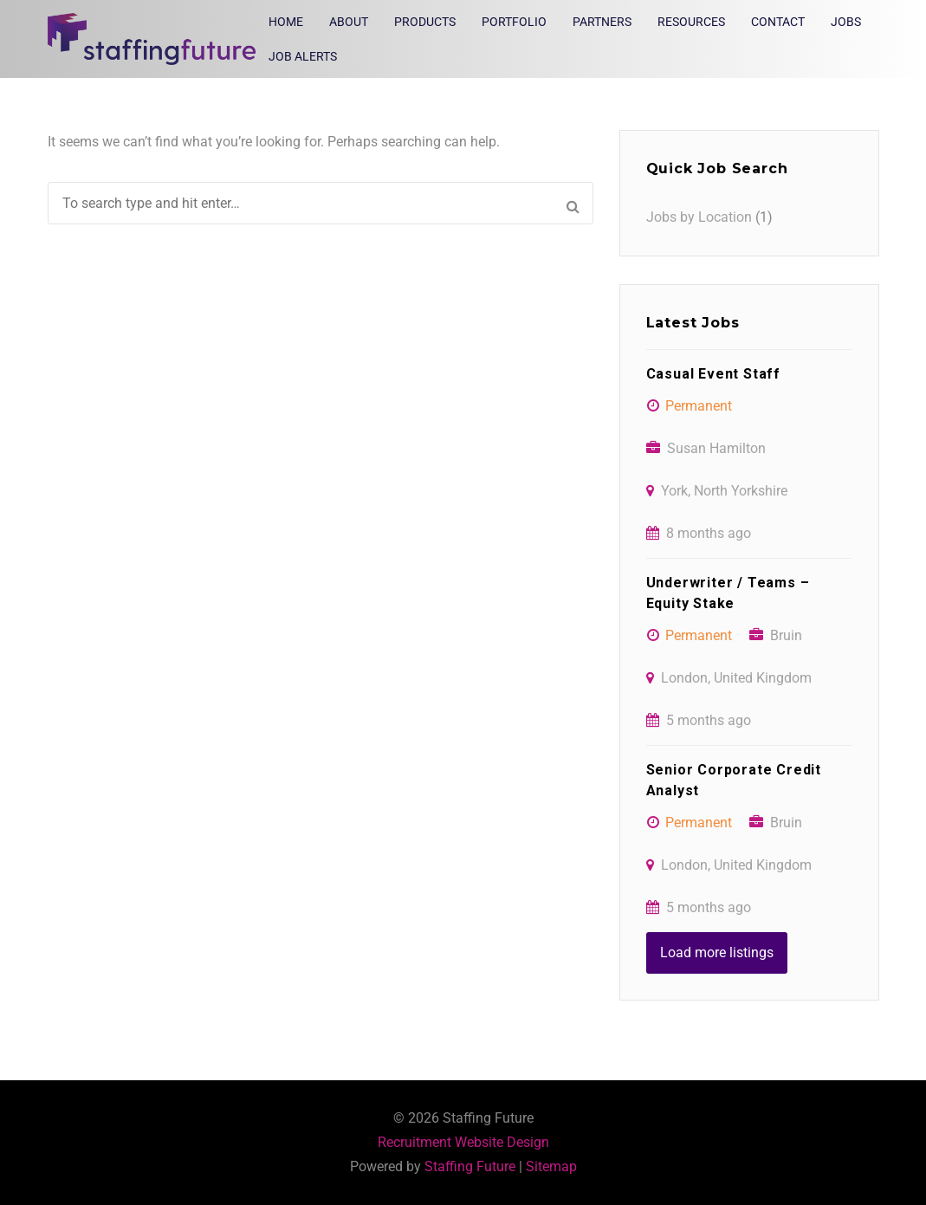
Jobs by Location (699, 217)
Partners (602, 22)
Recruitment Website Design (463, 1142)
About (348, 22)
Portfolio (514, 22)
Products (425, 22)
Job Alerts (303, 56)
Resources (691, 22)
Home (286, 22)
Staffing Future (469, 1166)
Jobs (846, 22)
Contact (778, 22)
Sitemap (551, 1166)
